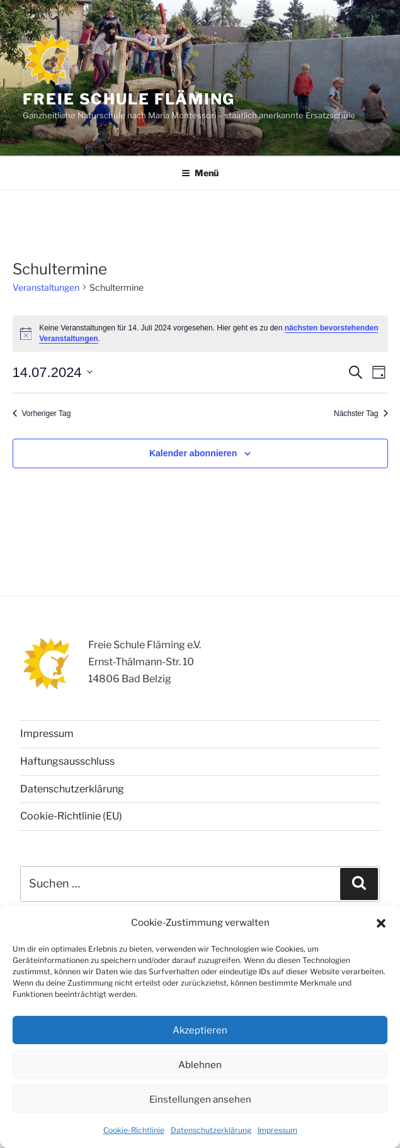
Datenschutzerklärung (211, 1130)
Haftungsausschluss (67, 761)
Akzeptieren (200, 1030)
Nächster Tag (360, 413)
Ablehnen (200, 1065)
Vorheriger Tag (42, 413)
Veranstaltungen (46, 287)
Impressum (277, 1130)
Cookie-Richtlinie (133, 1130)
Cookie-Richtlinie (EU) (71, 816)
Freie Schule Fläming (129, 99)
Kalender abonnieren (193, 453)
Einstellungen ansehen (200, 1099)
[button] (381, 923)
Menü (200, 172)
